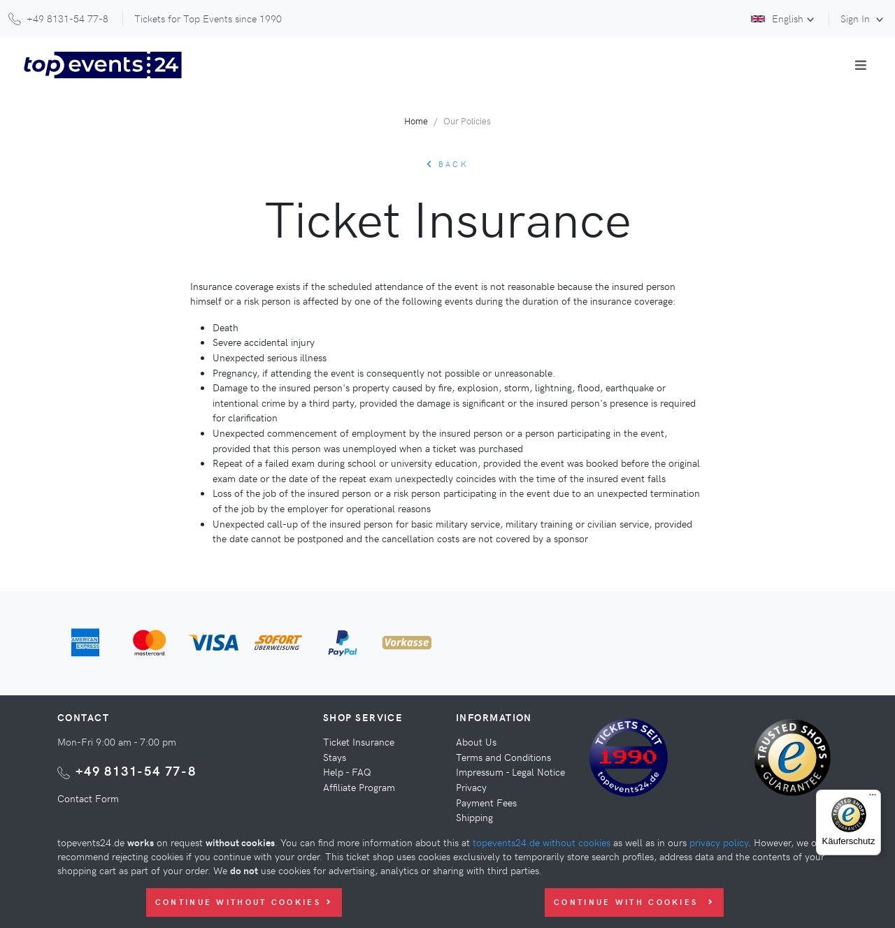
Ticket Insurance (358, 741)
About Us (476, 741)
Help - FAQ (347, 771)
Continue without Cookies (244, 902)
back (447, 164)
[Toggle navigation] (860, 65)
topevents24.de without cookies (541, 842)
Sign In (856, 18)
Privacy (471, 787)
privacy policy (718, 842)
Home (416, 120)
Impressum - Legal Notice (510, 771)
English (777, 18)
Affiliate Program (359, 787)
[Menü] (872, 798)
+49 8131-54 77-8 (136, 770)
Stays (334, 757)
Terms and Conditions (503, 757)
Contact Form (88, 798)
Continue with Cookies (634, 902)
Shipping (474, 817)
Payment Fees (486, 802)
